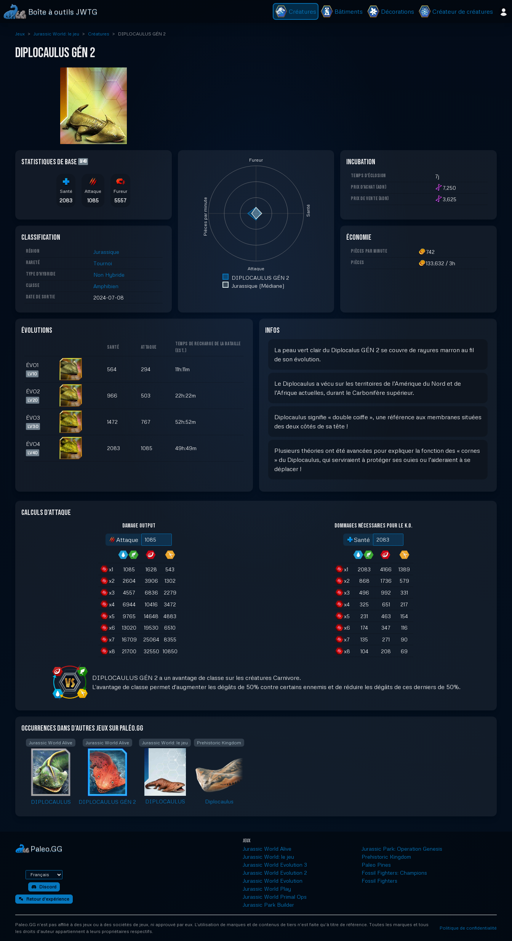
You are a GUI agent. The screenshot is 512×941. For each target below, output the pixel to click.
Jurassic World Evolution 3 (275, 864)
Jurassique (106, 251)
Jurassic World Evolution (272, 880)
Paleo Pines (376, 864)
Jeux (20, 34)
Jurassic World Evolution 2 (275, 872)
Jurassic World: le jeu (56, 34)
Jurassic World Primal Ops (275, 896)
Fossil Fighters (379, 880)
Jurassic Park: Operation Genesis (402, 848)
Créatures (98, 34)
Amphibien (105, 286)
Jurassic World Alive (267, 848)
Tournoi (102, 263)
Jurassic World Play (267, 888)
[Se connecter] (503, 11)
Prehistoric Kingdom (386, 856)
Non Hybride (109, 274)
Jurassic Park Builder (268, 904)
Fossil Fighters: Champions (394, 872)
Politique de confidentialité (468, 928)
